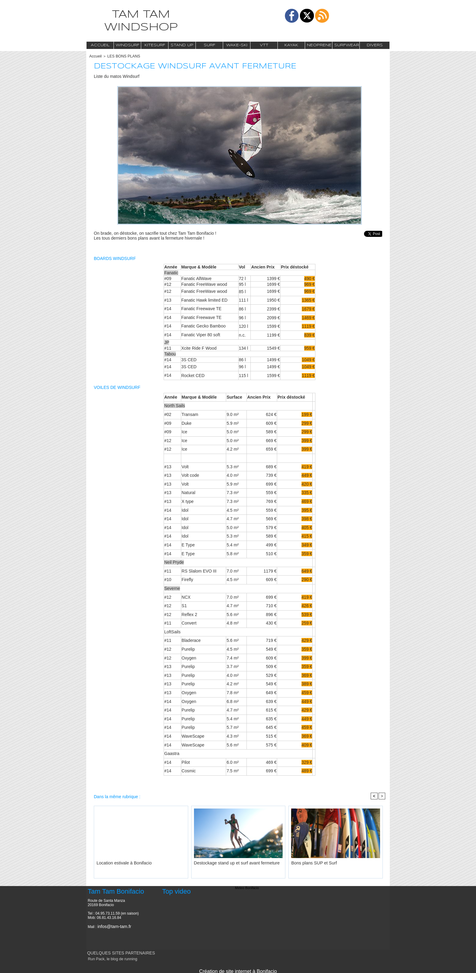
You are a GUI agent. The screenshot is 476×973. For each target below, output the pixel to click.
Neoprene (319, 45)
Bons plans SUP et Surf (308, 862)
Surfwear (346, 45)
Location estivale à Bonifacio (118, 862)
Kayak (291, 45)
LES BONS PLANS (120, 56)
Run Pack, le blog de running (108, 958)
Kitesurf (154, 45)
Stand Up (182, 45)
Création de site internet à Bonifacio (238, 969)
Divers (375, 45)
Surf (209, 45)
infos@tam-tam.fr (111, 925)
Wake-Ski (236, 45)
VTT (264, 45)
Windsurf (127, 45)
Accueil (100, 45)
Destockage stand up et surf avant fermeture (227, 862)
